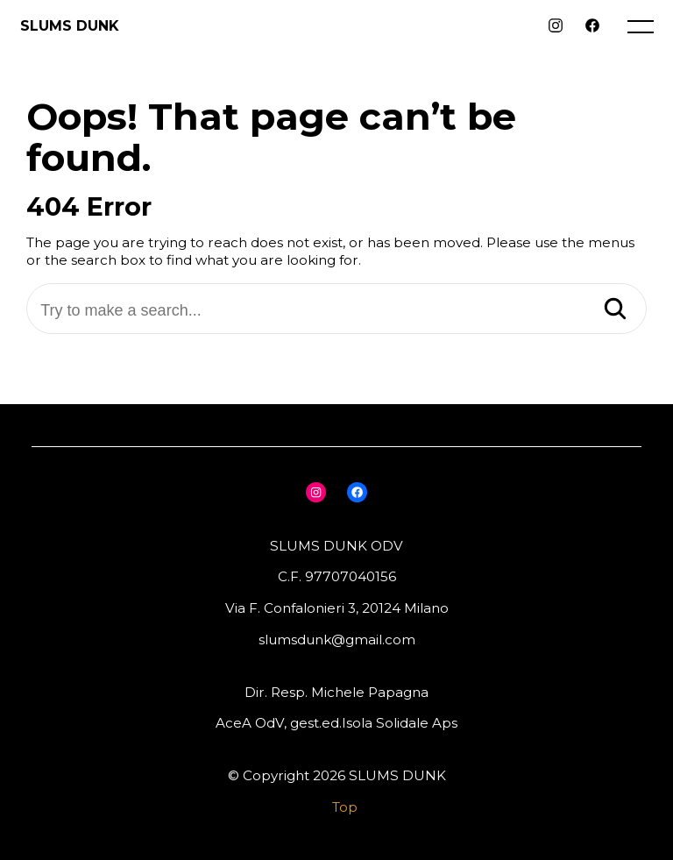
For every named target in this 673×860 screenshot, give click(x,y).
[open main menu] (644, 31)
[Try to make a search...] (336, 311)
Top (345, 807)
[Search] (615, 310)
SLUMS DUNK (69, 26)
